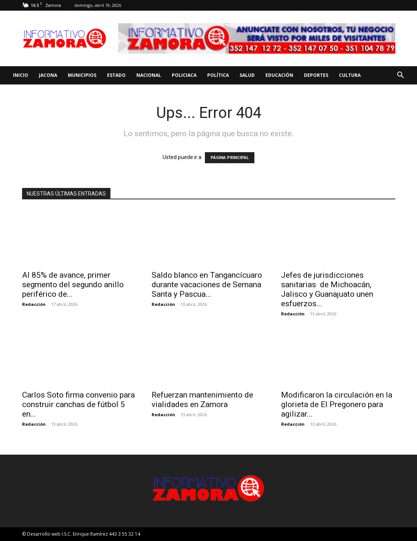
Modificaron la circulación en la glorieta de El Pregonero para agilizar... (336, 404)
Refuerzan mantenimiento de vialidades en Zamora (202, 399)
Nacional (148, 75)
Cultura (350, 75)
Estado (116, 75)
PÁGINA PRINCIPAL (230, 157)
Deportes (316, 75)
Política (218, 75)
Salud (247, 75)
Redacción (34, 304)
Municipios (82, 75)
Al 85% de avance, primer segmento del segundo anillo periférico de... (73, 284)
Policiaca (184, 75)
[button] (400, 76)
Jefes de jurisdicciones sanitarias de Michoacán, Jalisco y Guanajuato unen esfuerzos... (327, 289)
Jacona (48, 75)
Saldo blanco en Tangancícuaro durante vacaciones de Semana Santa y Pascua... (207, 284)
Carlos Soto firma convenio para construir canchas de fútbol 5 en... (78, 404)
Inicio (20, 75)
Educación (279, 75)
